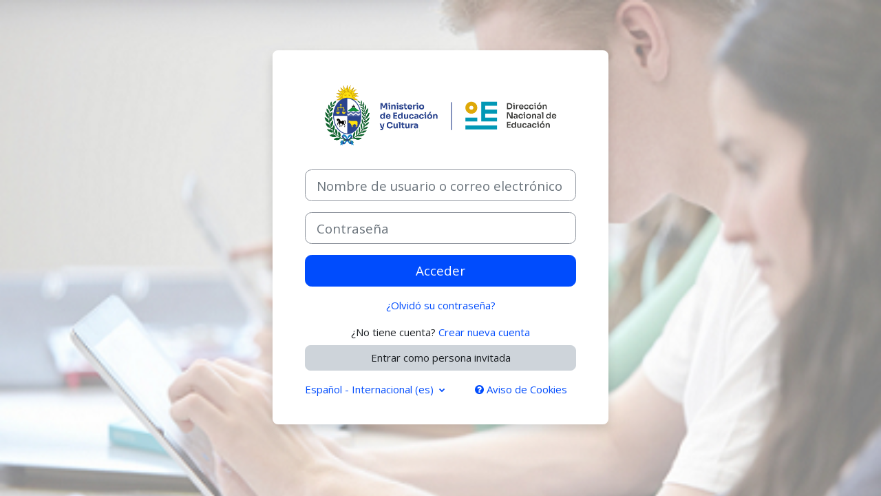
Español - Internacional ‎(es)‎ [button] (370, 389)
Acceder (440, 270)
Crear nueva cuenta (484, 332)
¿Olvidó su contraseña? (441, 305)
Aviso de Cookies (521, 389)
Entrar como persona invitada (441, 357)
